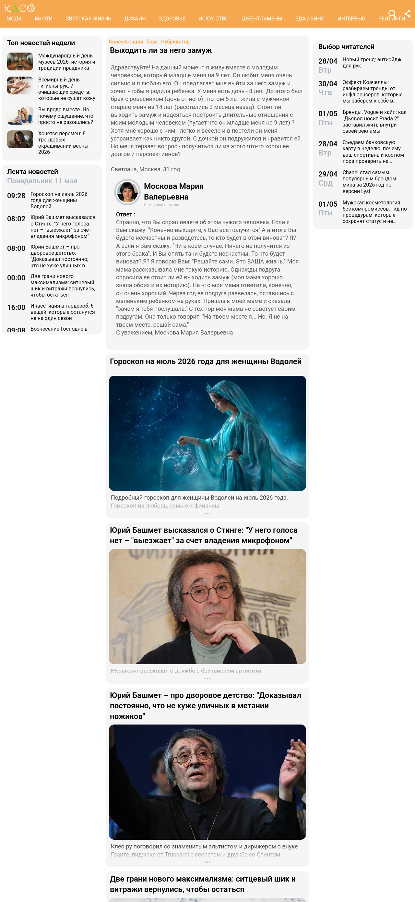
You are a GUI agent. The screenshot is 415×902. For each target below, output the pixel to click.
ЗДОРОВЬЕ (172, 19)
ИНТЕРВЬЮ (351, 19)
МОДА (14, 19)
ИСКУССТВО (213, 19)
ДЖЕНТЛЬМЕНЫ (262, 19)
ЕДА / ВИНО (310, 19)
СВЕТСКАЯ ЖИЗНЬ (88, 19)
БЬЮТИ (44, 19)
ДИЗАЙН (135, 19)
